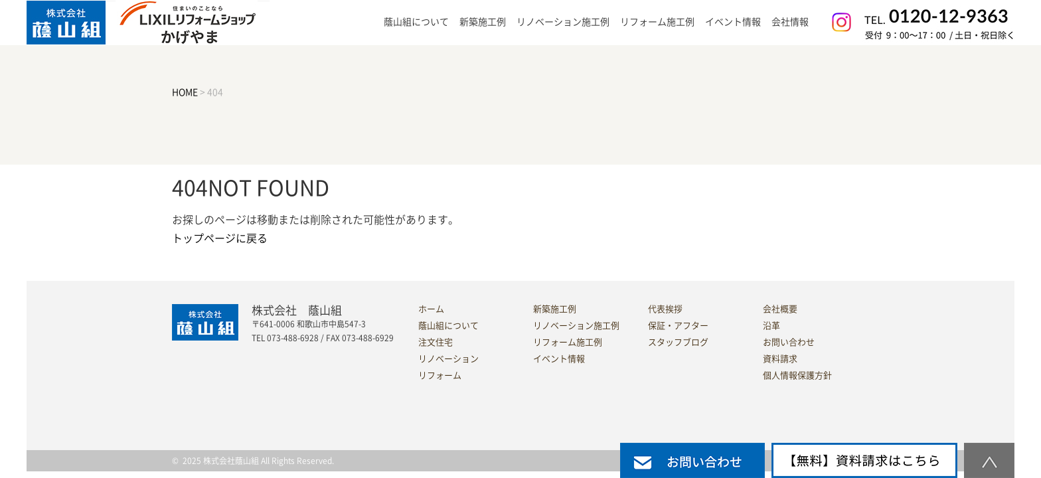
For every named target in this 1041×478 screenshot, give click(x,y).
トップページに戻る (220, 238)
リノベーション (448, 359)
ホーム (431, 309)
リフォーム (439, 375)
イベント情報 (733, 22)
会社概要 (780, 309)
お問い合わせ (789, 342)
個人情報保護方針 (797, 375)
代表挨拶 (665, 309)
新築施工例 (482, 22)
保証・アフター (678, 325)
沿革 (771, 325)
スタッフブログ (678, 342)
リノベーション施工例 (563, 22)
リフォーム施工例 (657, 22)
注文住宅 (435, 342)
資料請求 (780, 359)
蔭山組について (448, 325)
